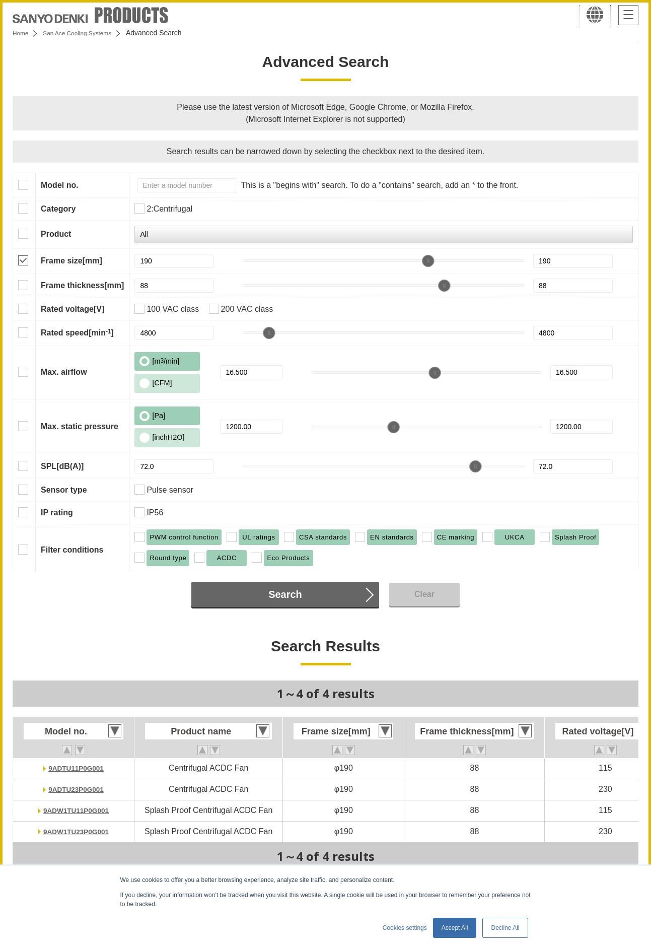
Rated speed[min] (77, 332)
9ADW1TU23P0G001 (76, 831)
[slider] (428, 261)
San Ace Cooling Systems (86, 33)
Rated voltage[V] (72, 309)
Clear (424, 594)
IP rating (57, 512)
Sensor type (64, 490)
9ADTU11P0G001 (76, 768)
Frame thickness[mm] (82, 285)
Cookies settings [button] (405, 927)
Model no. (60, 185)
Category (58, 209)
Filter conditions (72, 550)
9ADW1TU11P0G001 (76, 810)
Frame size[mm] (71, 260)
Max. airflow (64, 372)
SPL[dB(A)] (62, 466)
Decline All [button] (505, 927)
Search (285, 594)
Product (56, 234)
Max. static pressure (79, 426)
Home (22, 33)
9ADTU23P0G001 (76, 789)
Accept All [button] (455, 927)
